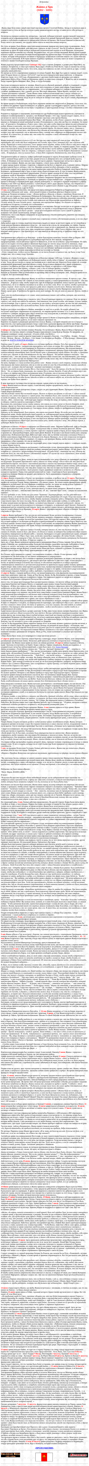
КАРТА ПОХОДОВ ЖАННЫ (21, 340)
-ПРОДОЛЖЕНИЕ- (44, 1448)
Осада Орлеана (62, 647)
